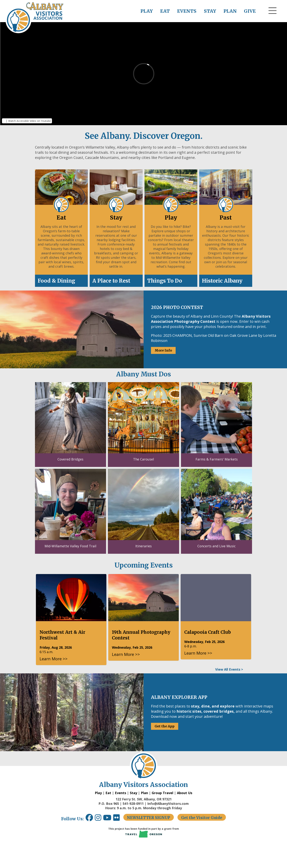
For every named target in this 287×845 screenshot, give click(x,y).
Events (120, 793)
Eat (108, 793)
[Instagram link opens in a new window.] (99, 819)
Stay (133, 793)
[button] (272, 17)
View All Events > (229, 669)
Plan (144, 793)
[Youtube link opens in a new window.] (108, 819)
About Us (184, 793)
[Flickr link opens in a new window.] (118, 819)
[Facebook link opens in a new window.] (89, 819)
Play (98, 793)
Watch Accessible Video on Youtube (29, 121)
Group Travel (162, 793)
